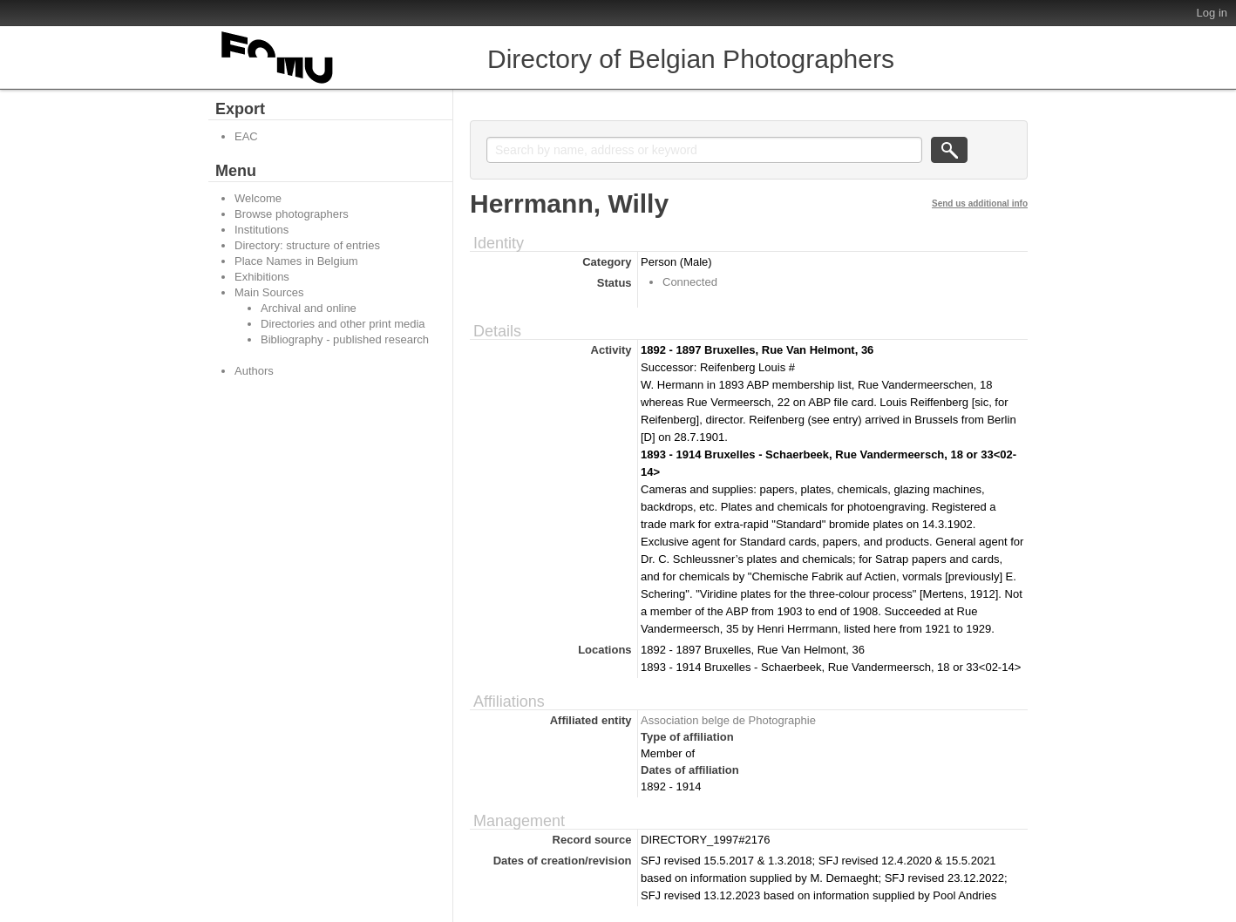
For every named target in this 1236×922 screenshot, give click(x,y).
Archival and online (309, 308)
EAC (246, 136)
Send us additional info (980, 203)
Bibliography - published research (345, 339)
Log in (1212, 12)
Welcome (258, 198)
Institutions (261, 229)
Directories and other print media (343, 323)
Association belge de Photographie (728, 720)
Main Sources (268, 292)
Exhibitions (261, 276)
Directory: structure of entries (307, 245)
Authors (254, 370)
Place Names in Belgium (296, 261)
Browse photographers (291, 213)
